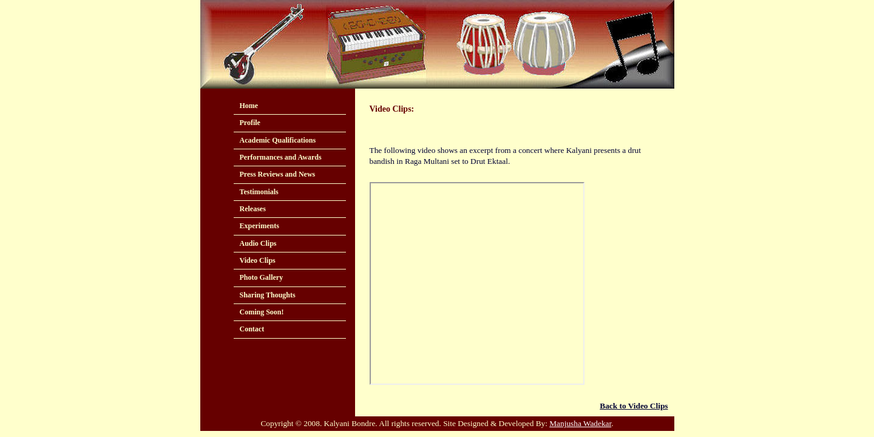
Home (249, 105)
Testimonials (259, 192)
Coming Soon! (262, 312)
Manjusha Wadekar (580, 423)
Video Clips (258, 260)
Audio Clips (258, 243)
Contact (252, 329)
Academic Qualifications (278, 140)
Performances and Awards (281, 157)
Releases (253, 209)
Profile (250, 122)
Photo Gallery (261, 277)
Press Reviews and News (278, 174)
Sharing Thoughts (268, 295)
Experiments (259, 226)
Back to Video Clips (634, 405)
